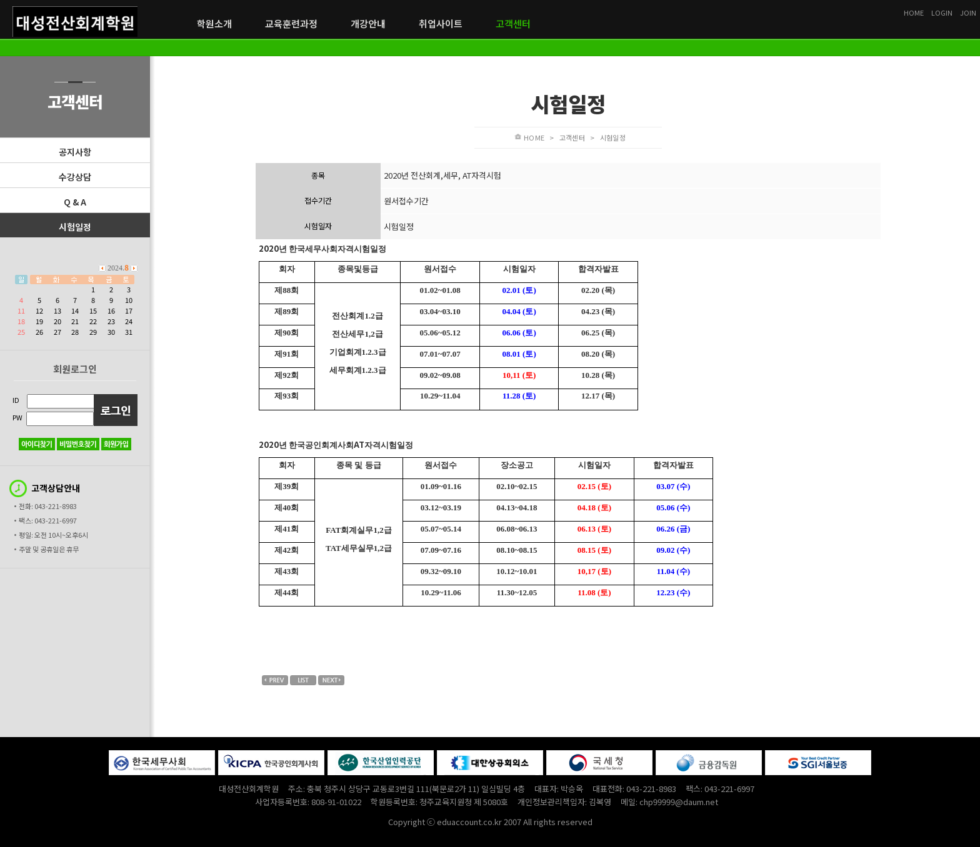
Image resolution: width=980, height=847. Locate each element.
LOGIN (941, 12)
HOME (914, 12)
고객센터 (513, 23)
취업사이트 (440, 23)
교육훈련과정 (291, 23)
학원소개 (214, 23)
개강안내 (368, 23)
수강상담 (75, 177)
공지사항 (75, 152)
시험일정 (75, 226)
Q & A (75, 202)
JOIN (968, 12)
